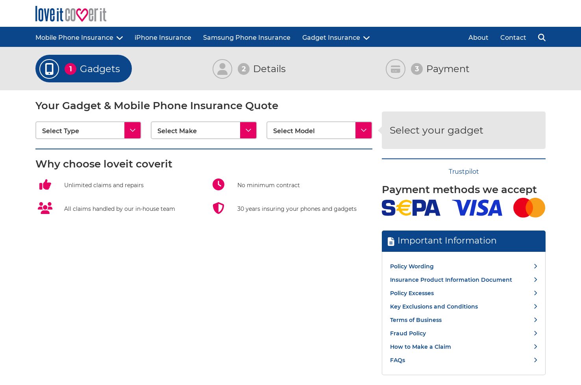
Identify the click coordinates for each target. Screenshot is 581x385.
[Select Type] (88, 130)
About (478, 37)
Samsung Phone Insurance (246, 37)
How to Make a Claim (420, 346)
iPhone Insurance (163, 37)
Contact (513, 37)
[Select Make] (204, 130)
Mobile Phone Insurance (74, 37)
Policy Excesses (412, 293)
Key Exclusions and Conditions (434, 306)
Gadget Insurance (331, 37)
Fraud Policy (408, 333)
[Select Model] (319, 130)
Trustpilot (464, 171)
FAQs (397, 360)
